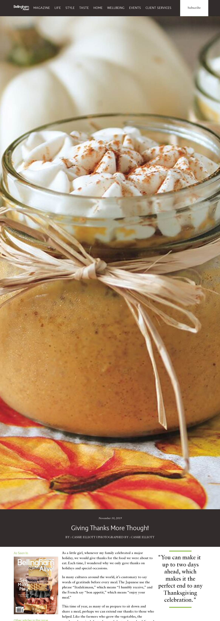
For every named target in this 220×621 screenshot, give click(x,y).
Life (58, 8)
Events (135, 8)
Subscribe (194, 7)
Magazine (41, 8)
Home (98, 8)
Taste (84, 8)
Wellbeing (116, 8)
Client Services (158, 8)
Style (70, 8)
